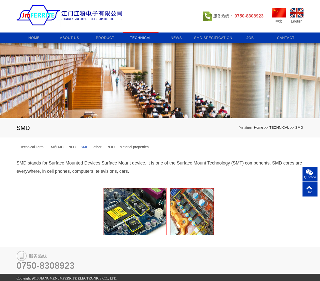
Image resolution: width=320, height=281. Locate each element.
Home (34, 36)
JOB (250, 36)
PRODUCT (105, 36)
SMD (299, 125)
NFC (72, 145)
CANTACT (285, 36)
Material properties (134, 145)
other (98, 145)
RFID (110, 145)
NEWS (176, 36)
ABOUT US (70, 36)
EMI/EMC (56, 145)
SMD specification (213, 36)
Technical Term (32, 145)
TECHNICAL (141, 36)
